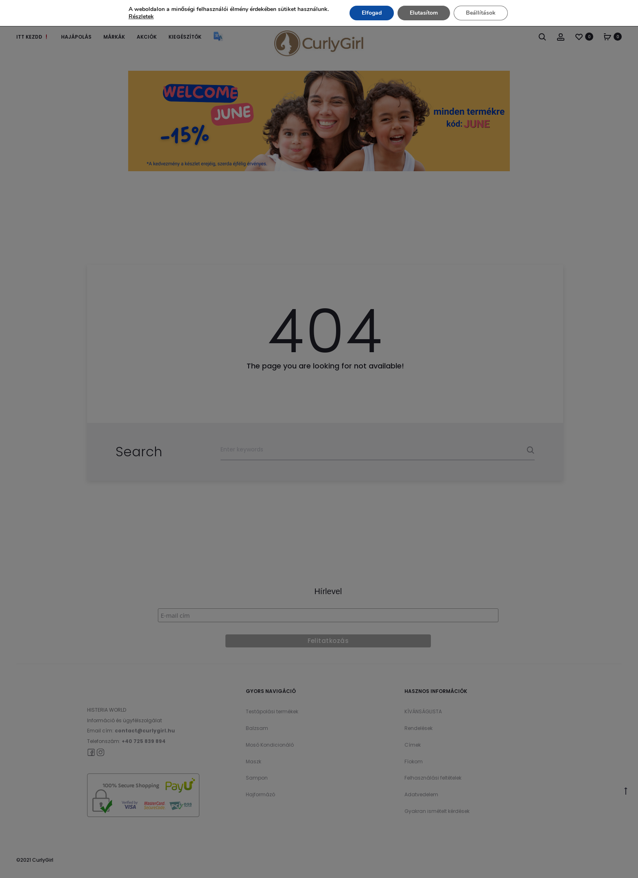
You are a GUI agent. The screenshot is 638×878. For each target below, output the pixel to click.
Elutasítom (424, 13)
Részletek (141, 16)
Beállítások (481, 13)
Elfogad (372, 13)
